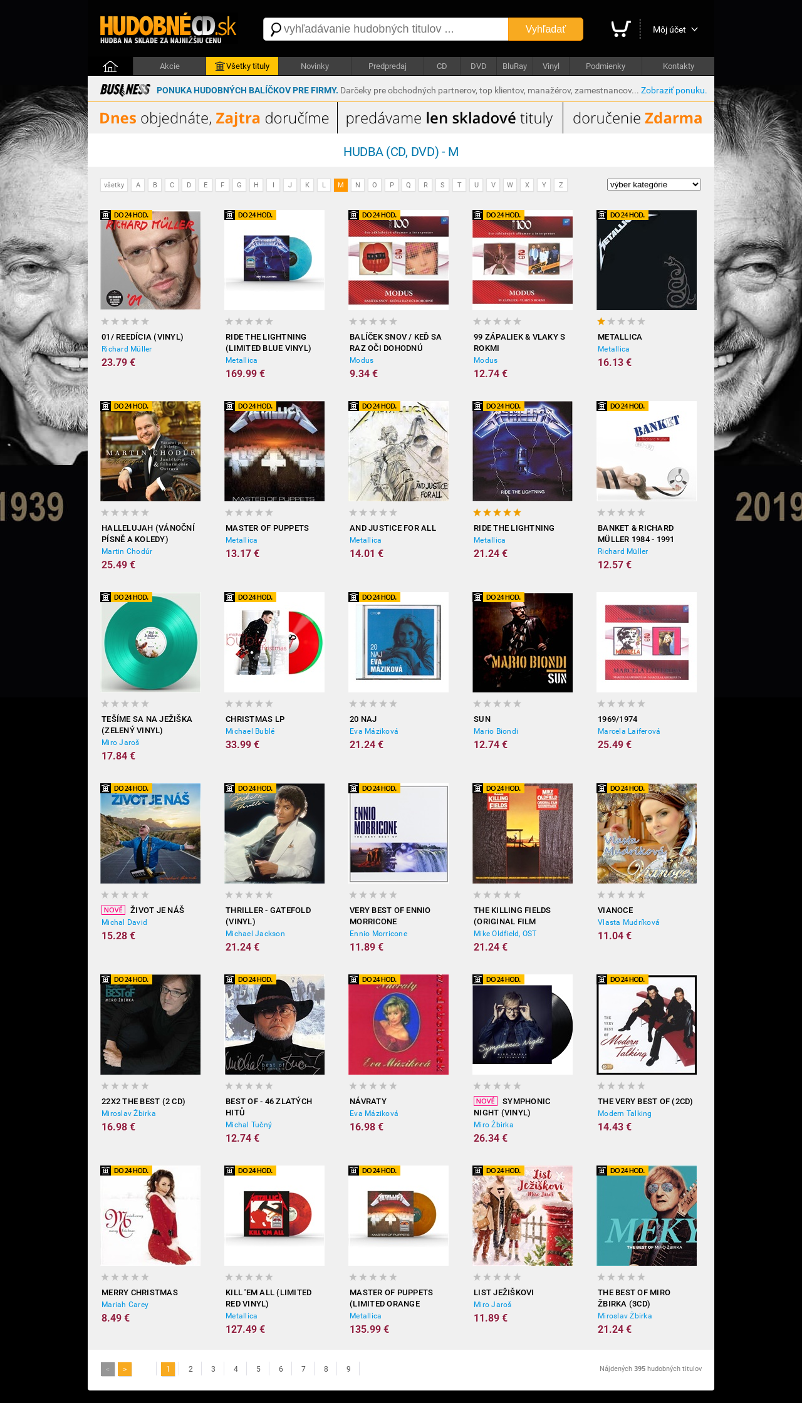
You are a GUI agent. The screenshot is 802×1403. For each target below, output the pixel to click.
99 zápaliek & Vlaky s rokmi (519, 342)
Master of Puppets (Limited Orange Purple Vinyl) (391, 1299)
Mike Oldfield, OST (505, 933)
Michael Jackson (255, 933)
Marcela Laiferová (629, 731)
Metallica (242, 360)
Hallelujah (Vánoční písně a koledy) (148, 533)
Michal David (124, 922)
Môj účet (669, 29)
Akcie (170, 66)
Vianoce (615, 910)
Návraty (368, 1101)
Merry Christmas (140, 1292)
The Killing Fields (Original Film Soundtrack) (512, 916)
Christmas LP (255, 719)
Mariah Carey (125, 1304)
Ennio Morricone (378, 933)
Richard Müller (127, 349)
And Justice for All (393, 528)
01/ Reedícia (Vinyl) (143, 337)
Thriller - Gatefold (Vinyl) (268, 915)
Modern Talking (625, 1113)
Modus (361, 360)
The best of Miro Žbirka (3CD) (634, 1298)
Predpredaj (387, 66)
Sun (482, 719)
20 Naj (363, 719)
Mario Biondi (496, 731)
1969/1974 (617, 719)
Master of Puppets (267, 528)
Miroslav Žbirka (129, 1113)
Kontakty (678, 66)
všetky (114, 185)
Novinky (315, 66)
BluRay (515, 66)
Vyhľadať (546, 29)
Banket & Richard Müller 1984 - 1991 (636, 533)
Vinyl (551, 66)
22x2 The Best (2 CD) (143, 1101)
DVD (479, 66)
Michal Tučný (249, 1124)
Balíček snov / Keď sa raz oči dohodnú (396, 342)
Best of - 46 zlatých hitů (269, 1107)
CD (442, 66)
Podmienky (605, 66)
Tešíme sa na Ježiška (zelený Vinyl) (147, 724)
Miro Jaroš (121, 742)
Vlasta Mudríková (629, 922)
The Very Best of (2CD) (646, 1101)
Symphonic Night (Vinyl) (512, 1106)
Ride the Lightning (514, 528)
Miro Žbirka (494, 1124)
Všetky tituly (242, 66)
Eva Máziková (374, 731)
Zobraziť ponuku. (674, 90)
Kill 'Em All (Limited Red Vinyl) (268, 1298)
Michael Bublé (250, 731)
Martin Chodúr (127, 551)
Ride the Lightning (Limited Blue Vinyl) (268, 342)
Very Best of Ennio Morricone (390, 915)
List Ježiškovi (504, 1292)
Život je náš (143, 910)
